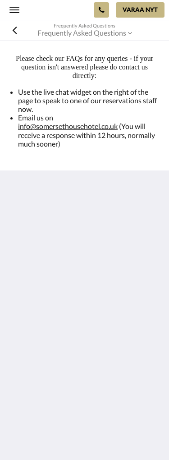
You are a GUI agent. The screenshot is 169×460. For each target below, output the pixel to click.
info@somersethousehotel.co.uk (68, 126)
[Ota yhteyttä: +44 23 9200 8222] (101, 10)
